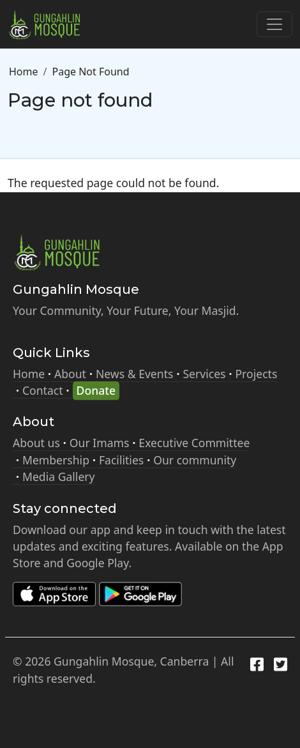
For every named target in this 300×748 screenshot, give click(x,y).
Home (23, 72)
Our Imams (100, 442)
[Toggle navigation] (274, 24)
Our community (194, 460)
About (70, 373)
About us (36, 442)
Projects (256, 373)
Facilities (121, 460)
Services (204, 373)
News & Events (135, 373)
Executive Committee (194, 442)
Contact (42, 390)
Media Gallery (58, 476)
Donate (96, 390)
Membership (55, 460)
